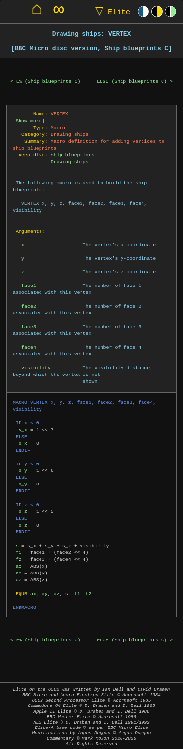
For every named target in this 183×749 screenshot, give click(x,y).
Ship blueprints (73, 155)
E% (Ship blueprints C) (48, 81)
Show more (29, 120)
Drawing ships (70, 161)
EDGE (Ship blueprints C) (132, 81)
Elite (110, 11)
